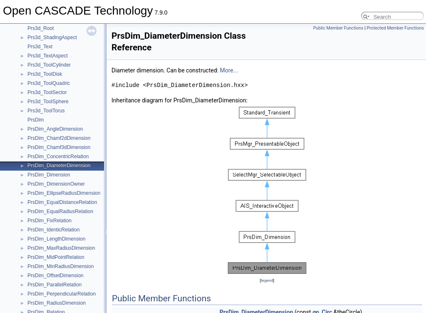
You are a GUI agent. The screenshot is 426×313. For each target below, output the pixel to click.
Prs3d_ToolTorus (45, 111)
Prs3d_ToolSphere (48, 101)
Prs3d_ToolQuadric (48, 83)
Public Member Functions (338, 28)
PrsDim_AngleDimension (55, 129)
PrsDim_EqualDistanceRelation (62, 202)
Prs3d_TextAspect (47, 56)
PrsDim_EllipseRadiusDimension (63, 193)
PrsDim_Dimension (48, 175)
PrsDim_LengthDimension (56, 239)
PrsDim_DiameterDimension (58, 166)
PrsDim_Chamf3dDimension (58, 147)
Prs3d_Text (39, 47)
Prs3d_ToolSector (47, 92)
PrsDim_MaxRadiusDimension (61, 248)
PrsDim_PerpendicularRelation (61, 294)
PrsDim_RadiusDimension (56, 303)
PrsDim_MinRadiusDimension (60, 266)
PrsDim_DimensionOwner (56, 184)
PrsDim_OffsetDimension (55, 275)
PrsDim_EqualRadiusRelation (60, 211)
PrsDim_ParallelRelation (54, 285)
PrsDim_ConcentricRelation (58, 156)
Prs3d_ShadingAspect (52, 37)
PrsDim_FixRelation (49, 221)
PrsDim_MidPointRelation (55, 257)
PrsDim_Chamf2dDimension (58, 138)
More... (229, 70)
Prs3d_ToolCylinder (49, 65)
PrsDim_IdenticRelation (53, 230)
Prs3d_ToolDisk (44, 74)
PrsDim (35, 120)
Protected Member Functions (395, 28)
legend (267, 280)
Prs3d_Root (40, 28)
